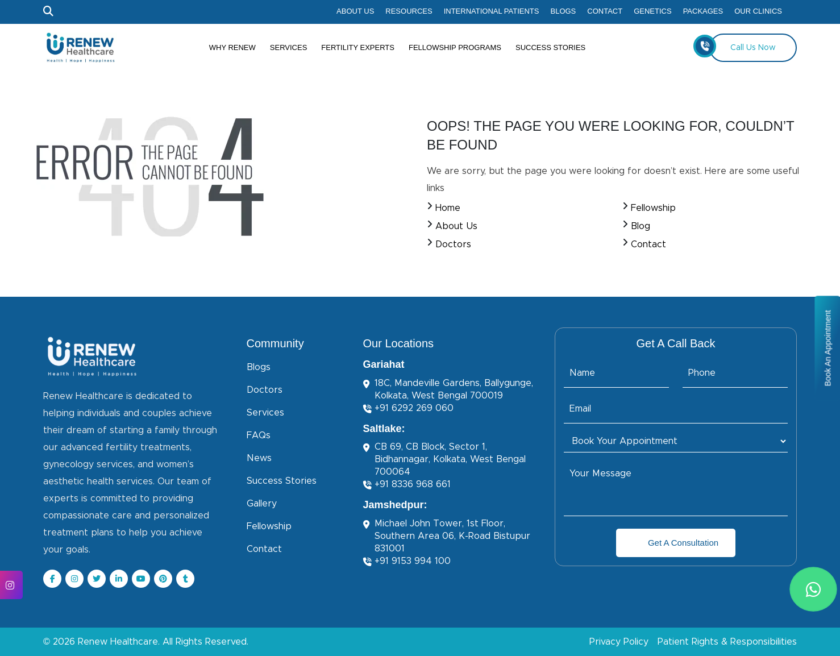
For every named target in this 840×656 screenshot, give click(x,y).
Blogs (563, 11)
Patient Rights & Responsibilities (727, 641)
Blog (640, 226)
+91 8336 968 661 (407, 484)
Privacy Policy (618, 641)
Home (447, 208)
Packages (703, 11)
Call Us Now (742, 46)
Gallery (262, 503)
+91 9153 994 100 (407, 561)
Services (288, 47)
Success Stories (550, 47)
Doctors (453, 244)
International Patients (491, 11)
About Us (355, 11)
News (259, 458)
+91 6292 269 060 (408, 408)
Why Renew (232, 47)
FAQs (259, 435)
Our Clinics (758, 11)
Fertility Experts (357, 47)
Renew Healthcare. (119, 641)
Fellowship (653, 208)
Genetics (652, 11)
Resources (408, 11)
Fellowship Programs (455, 47)
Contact (604, 11)
